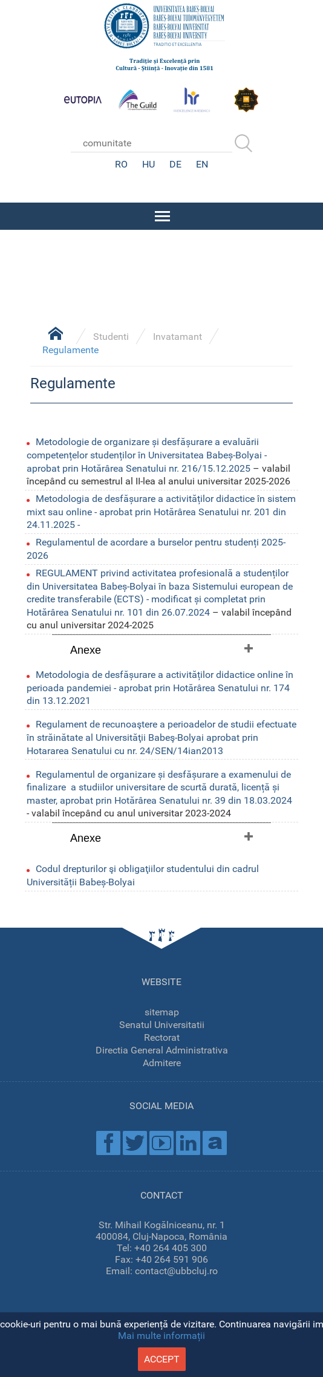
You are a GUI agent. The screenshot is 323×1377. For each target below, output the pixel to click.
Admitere (162, 1063)
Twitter (135, 1143)
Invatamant (177, 336)
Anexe (85, 650)
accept (162, 1359)
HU (148, 164)
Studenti (111, 336)
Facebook (108, 1143)
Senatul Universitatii (161, 1024)
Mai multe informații (161, 1335)
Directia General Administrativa (162, 1050)
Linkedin (188, 1143)
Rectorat (162, 1037)
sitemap (162, 1012)
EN (202, 164)
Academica (215, 1143)
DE (175, 164)
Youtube (161, 1143)
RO (121, 164)
